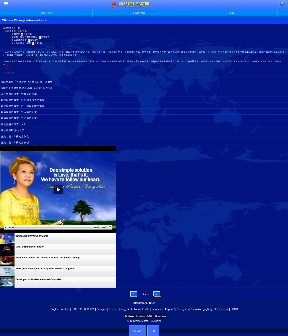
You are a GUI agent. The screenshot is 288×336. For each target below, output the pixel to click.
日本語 (234, 309)
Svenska (196, 309)
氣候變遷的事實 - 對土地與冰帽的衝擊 (23, 106)
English (55, 309)
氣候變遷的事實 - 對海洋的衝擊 (19, 118)
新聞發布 (15, 34)
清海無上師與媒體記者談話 (24, 37)
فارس (206, 309)
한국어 (146, 309)
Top (153, 330)
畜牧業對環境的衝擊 (21, 43)
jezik (214, 309)
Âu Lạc (65, 309)
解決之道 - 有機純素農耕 (15, 142)
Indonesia (157, 309)
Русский (223, 309)
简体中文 (89, 309)
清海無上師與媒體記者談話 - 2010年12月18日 (27, 87)
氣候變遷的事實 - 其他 (13, 124)
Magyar (124, 309)
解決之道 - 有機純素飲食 (15, 136)
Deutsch (113, 309)
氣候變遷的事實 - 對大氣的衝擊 (19, 93)
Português (183, 309)
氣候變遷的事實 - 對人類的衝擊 (19, 112)
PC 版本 (138, 330)
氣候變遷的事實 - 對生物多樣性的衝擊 (23, 100)
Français (101, 309)
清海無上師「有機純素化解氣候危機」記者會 (27, 81)
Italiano (135, 309)
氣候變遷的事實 (19, 40)
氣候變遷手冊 (13, 31)
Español (170, 309)
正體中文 (76, 309)
